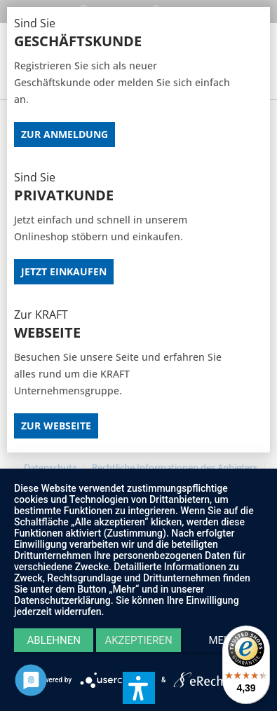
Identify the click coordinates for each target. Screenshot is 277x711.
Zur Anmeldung (64, 134)
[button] (139, 688)
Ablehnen (54, 640)
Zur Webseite (56, 425)
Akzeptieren (138, 640)
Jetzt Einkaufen (64, 271)
